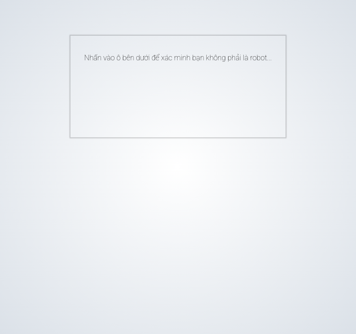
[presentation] (164, 96)
